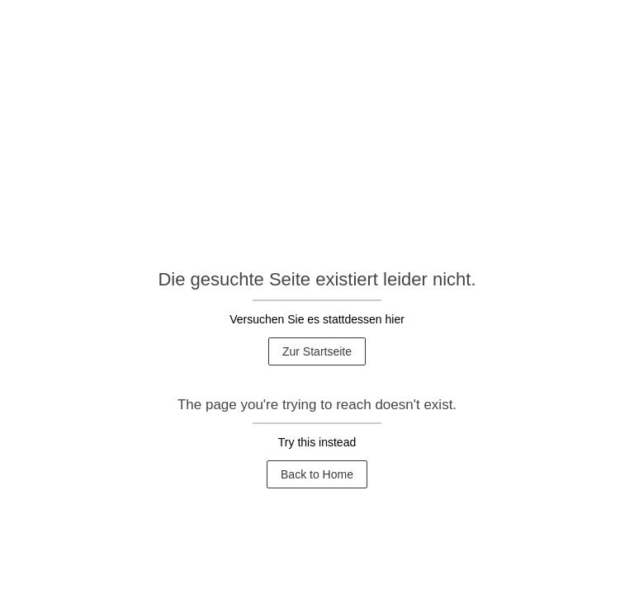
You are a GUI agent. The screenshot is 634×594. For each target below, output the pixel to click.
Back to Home (317, 474)
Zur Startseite (317, 351)
